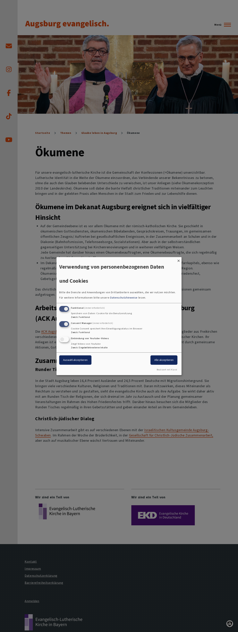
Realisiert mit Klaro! (167, 369)
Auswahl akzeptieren (75, 360)
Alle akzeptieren (164, 360)
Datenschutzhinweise (124, 297)
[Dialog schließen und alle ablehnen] (179, 259)
